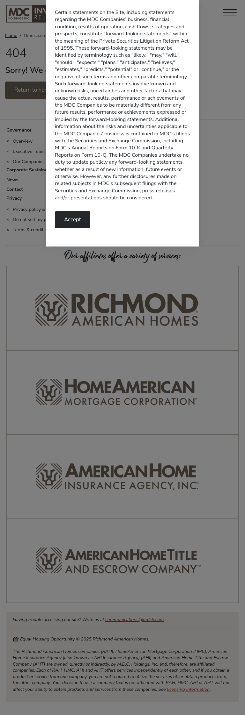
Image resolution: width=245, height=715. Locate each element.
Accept (72, 219)
